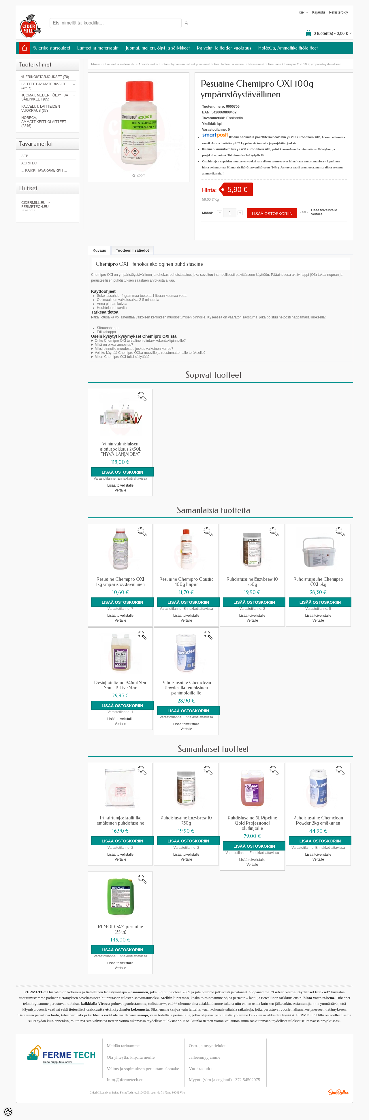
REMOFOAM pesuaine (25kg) (120, 929)
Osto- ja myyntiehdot (207, 1045)
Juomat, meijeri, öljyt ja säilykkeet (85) (44, 97)
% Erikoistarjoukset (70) (45, 77)
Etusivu (96, 64)
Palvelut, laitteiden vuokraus (224, 48)
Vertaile (317, 214)
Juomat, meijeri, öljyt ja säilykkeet (158, 48)
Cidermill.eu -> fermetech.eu (47, 206)
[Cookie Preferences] (8, 1112)
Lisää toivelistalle (324, 210)
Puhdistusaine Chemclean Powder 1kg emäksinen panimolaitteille (186, 688)
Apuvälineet (146, 64)
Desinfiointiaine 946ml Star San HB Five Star (120, 685)
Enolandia (234, 118)
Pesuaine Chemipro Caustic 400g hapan (186, 582)
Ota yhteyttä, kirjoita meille (131, 1057)
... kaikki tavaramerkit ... (44, 170)
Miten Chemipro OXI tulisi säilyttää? (122, 357)
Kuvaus (99, 250)
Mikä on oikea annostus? (114, 345)
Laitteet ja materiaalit (97, 48)
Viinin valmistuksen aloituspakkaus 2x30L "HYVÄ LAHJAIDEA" (120, 449)
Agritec (29, 163)
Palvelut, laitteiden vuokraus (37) (40, 109)
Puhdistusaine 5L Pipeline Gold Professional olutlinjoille (252, 823)
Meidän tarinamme (123, 1045)
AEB (24, 156)
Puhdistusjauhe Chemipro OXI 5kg (318, 582)
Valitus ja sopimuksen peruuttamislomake (143, 1068)
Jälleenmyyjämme (204, 1057)
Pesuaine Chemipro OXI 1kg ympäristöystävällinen (120, 582)
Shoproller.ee (338, 1092)
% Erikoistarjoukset (51, 48)
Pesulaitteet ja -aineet (229, 64)
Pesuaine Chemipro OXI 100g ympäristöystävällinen (304, 64)
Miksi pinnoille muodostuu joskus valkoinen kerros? (134, 349)
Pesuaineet (256, 64)
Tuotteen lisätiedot (132, 250)
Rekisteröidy (338, 12)
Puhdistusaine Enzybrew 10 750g (252, 582)
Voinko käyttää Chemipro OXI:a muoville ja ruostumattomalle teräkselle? (150, 353)
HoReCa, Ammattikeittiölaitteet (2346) (43, 122)
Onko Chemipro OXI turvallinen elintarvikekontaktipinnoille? (140, 341)
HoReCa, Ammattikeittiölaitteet (288, 48)
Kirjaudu (318, 12)
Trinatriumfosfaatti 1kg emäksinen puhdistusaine (120, 820)
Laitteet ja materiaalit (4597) (43, 86)
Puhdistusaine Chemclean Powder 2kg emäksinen (318, 820)
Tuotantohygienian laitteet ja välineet (184, 64)
